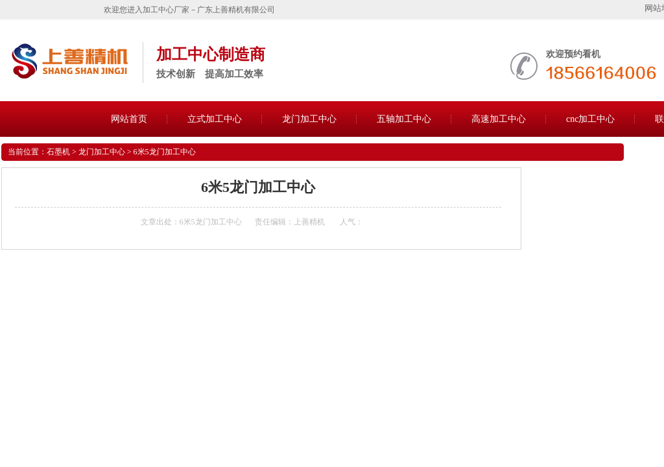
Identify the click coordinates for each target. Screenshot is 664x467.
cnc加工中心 (590, 119)
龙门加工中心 (309, 119)
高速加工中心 (498, 119)
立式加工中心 (214, 119)
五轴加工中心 (404, 119)
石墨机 (58, 151)
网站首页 (129, 119)
